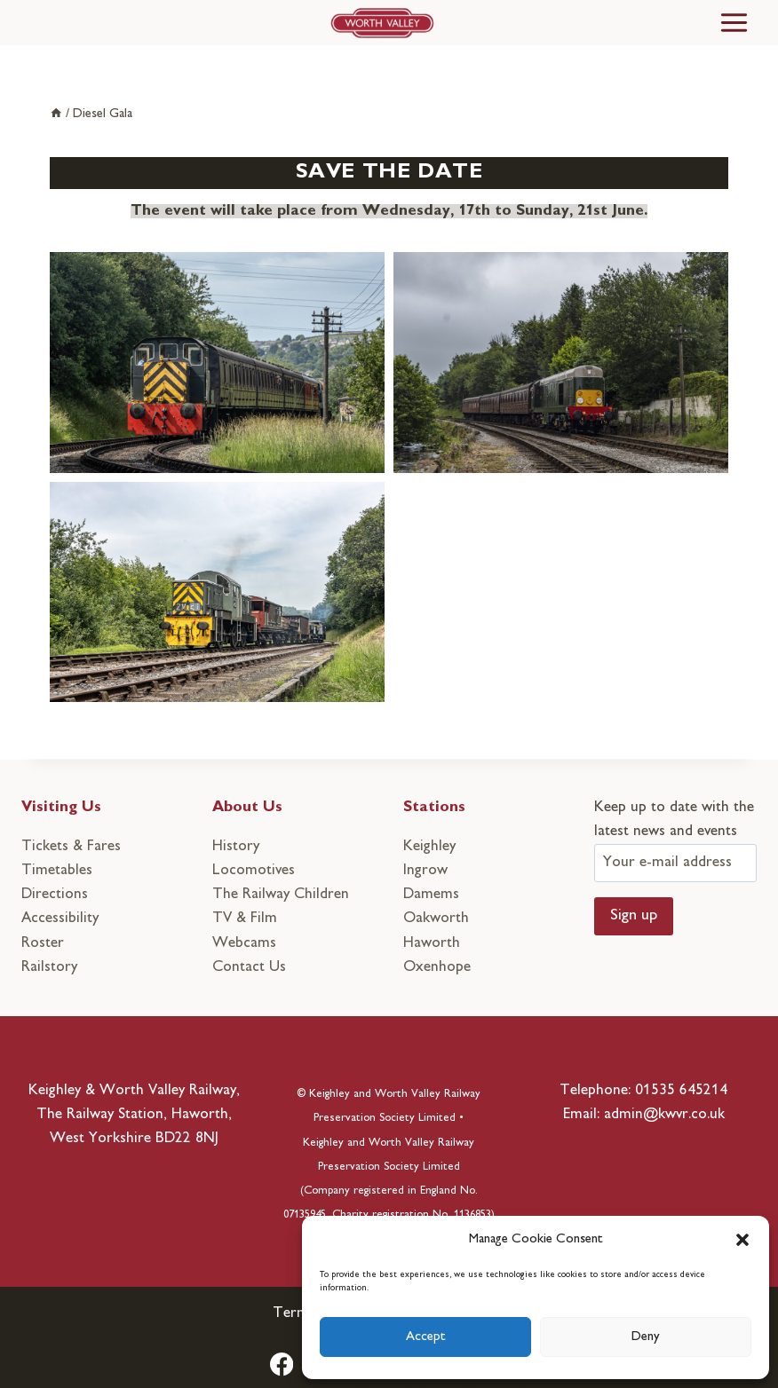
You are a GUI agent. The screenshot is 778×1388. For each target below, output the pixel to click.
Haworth (431, 943)
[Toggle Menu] (734, 22)
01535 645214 (681, 1091)
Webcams (244, 943)
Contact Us (249, 967)
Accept (426, 1337)
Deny (645, 1337)
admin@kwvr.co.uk (664, 1115)
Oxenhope (437, 967)
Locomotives (253, 871)
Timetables (56, 871)
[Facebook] (282, 1364)
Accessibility (60, 918)
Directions (54, 894)
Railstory (49, 967)
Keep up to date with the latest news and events (675, 835)
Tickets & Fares (71, 847)
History (235, 847)
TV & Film (244, 918)
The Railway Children (280, 894)
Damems (431, 894)
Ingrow (425, 871)
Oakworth (436, 918)
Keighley (429, 847)
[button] (742, 1240)
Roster (42, 943)
